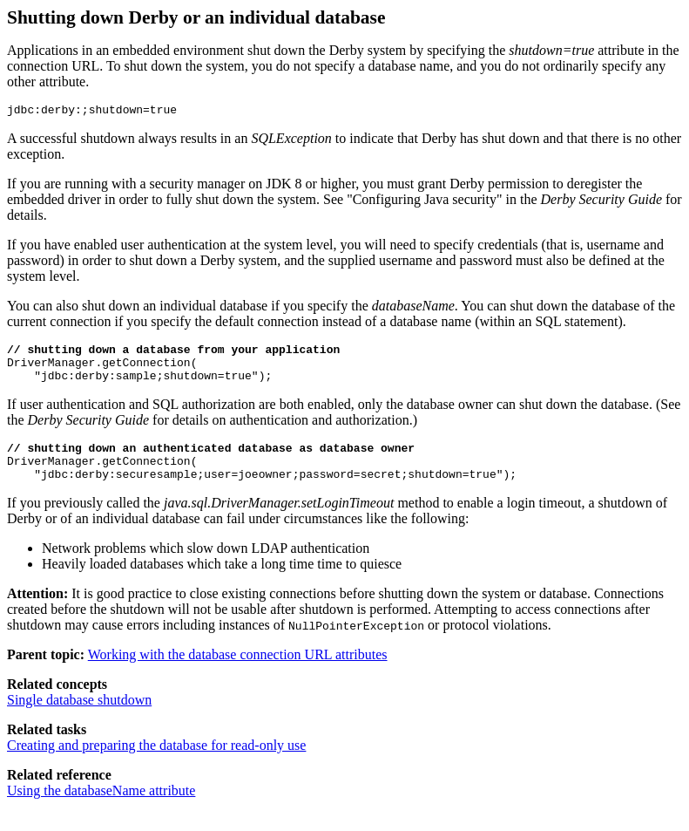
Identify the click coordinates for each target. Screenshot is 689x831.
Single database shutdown (79, 718)
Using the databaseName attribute (101, 808)
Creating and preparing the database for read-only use (156, 763)
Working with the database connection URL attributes (238, 672)
